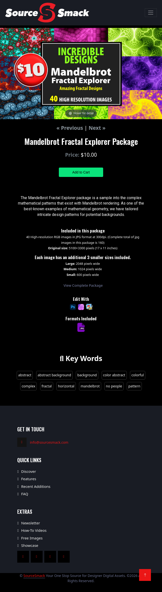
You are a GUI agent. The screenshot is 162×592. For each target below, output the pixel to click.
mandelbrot (90, 386)
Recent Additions (35, 486)
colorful (137, 375)
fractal (47, 386)
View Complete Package (83, 285)
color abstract (114, 375)
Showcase (29, 545)
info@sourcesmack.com (49, 442)
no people (114, 386)
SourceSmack (34, 575)
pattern (134, 386)
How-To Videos (34, 530)
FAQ (24, 493)
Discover (28, 471)
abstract (24, 375)
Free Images (32, 537)
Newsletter (30, 522)
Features (28, 478)
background (87, 375)
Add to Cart (81, 172)
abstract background (54, 375)
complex (28, 386)
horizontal (66, 386)
